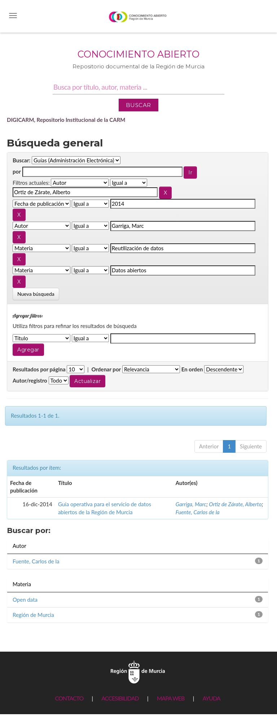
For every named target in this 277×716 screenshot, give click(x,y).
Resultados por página (39, 369)
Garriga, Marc (191, 504)
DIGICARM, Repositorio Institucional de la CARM (66, 119)
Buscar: (21, 160)
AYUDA (211, 698)
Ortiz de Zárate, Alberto (235, 504)
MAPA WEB (171, 698)
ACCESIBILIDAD (119, 698)
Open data (25, 599)
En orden (192, 369)
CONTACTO (69, 698)
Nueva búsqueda (35, 294)
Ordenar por (106, 369)
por (17, 171)
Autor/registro (30, 380)
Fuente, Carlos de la (198, 512)
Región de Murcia (33, 614)
